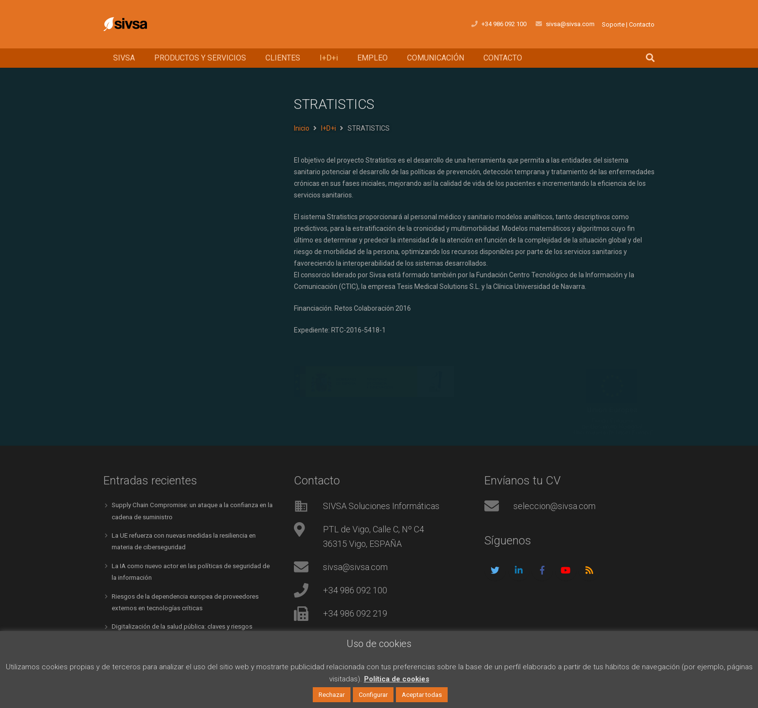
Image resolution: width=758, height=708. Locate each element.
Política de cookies (396, 679)
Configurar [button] (373, 694)
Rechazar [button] (332, 694)
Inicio (301, 128)
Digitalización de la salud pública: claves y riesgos (186, 625)
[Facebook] (542, 570)
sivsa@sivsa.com (355, 567)
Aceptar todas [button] (422, 694)
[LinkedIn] (519, 570)
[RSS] (589, 570)
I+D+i (328, 128)
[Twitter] (495, 570)
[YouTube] (566, 570)
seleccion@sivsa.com (554, 506)
